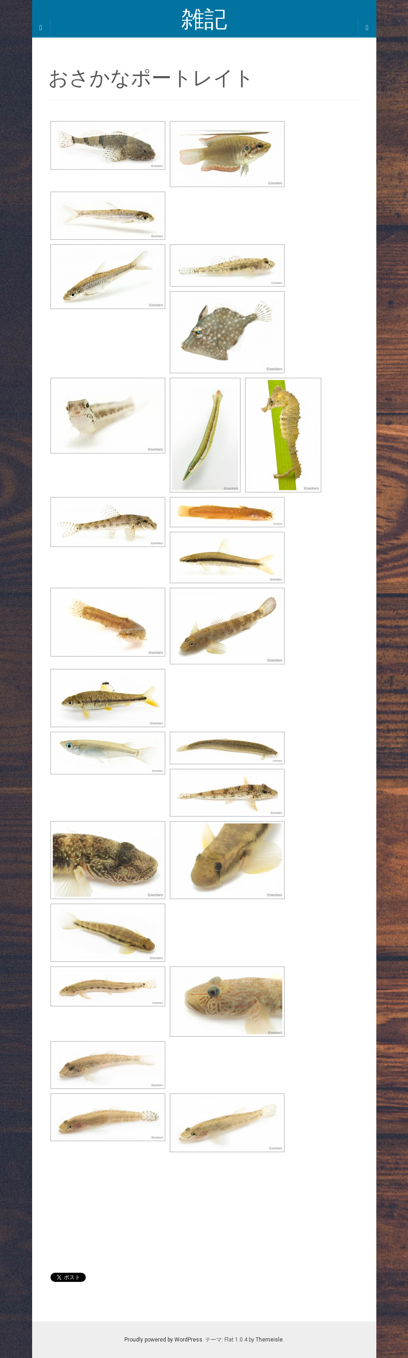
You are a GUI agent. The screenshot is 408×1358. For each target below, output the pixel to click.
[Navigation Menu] (367, 28)
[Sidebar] (41, 28)
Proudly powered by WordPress (163, 1339)
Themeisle (269, 1339)
